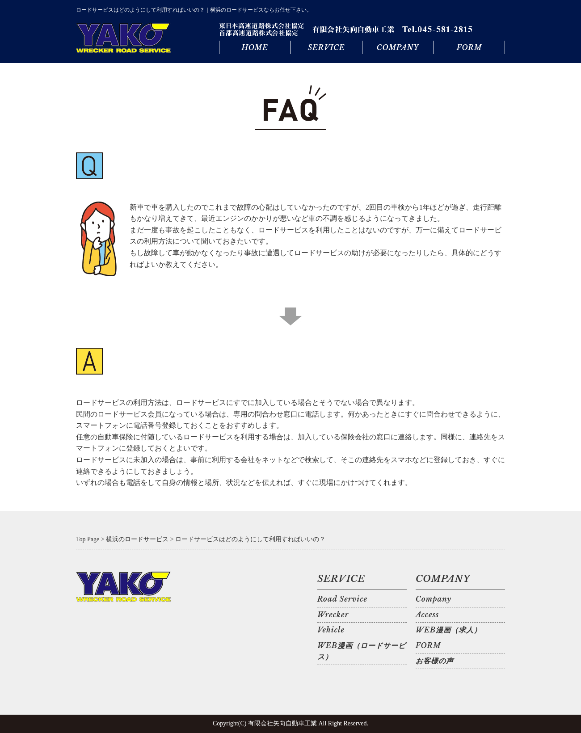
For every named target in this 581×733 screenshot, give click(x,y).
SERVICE (326, 47)
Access (427, 614)
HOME (254, 47)
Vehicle (331, 629)
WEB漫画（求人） (448, 629)
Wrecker (333, 614)
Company (433, 598)
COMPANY (398, 47)
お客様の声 (435, 660)
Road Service (342, 598)
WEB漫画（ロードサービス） (361, 651)
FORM (469, 47)
